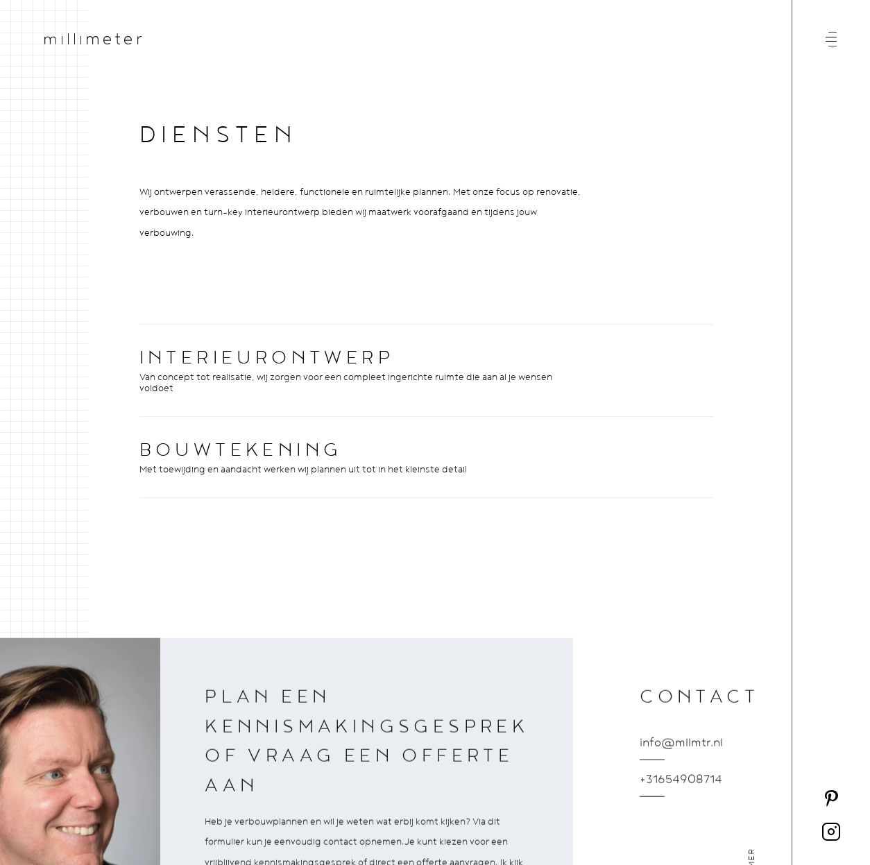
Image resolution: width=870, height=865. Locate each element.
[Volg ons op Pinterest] (831, 798)
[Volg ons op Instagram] (831, 832)
